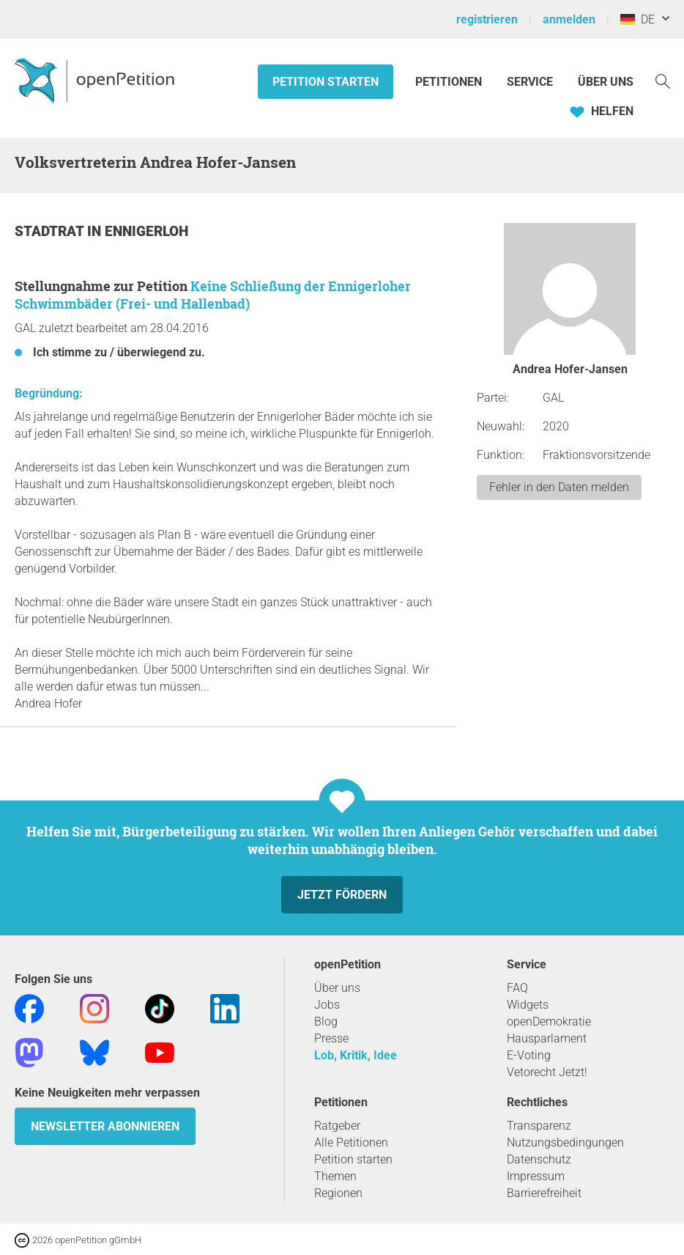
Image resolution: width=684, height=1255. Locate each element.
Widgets (528, 1005)
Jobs (327, 1005)
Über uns (337, 988)
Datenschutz (539, 1159)
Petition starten (325, 82)
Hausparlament (547, 1038)
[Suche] (662, 80)
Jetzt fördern (342, 895)
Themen (335, 1176)
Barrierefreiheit (544, 1193)
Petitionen (450, 82)
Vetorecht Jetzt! (547, 1072)
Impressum (536, 1176)
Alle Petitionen (351, 1142)
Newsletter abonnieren (105, 1126)
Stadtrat (51, 231)
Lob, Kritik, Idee (355, 1055)
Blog (326, 1021)
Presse (331, 1038)
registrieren (487, 19)
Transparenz (539, 1126)
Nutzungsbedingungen (565, 1142)
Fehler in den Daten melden (559, 487)
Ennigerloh (146, 231)
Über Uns (605, 82)
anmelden (569, 19)
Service (530, 82)
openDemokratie (549, 1021)
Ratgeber (337, 1126)
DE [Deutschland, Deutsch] (637, 19)
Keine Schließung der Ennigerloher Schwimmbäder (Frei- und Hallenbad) (213, 294)
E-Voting (529, 1055)
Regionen (338, 1193)
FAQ (517, 988)
